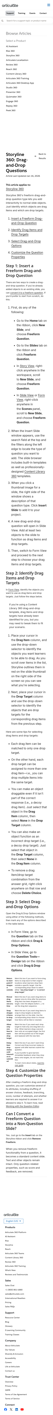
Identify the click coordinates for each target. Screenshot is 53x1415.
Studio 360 (11, 87)
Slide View (27, 395)
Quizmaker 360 (13, 96)
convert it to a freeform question (26, 292)
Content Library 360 (16, 73)
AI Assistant (12, 46)
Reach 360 (11, 69)
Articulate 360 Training (17, 78)
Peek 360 (10, 110)
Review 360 (12, 64)
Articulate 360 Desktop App (20, 83)
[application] (45, 1407)
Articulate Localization (17, 60)
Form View (13, 589)
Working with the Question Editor (22, 1106)
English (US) (14, 1221)
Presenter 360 (13, 92)
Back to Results (40, 156)
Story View (27, 366)
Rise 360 (10, 51)
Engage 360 (12, 101)
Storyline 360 (12, 55)
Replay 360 (11, 105)
